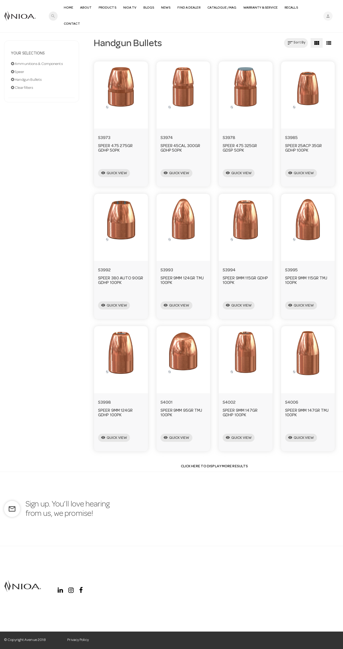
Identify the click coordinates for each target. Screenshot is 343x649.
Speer (17, 72)
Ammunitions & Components (37, 64)
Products (108, 8)
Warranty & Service (261, 8)
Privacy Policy (78, 640)
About (86, 8)
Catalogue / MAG (222, 8)
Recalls (291, 8)
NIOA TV (130, 8)
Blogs (149, 8)
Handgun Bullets (26, 80)
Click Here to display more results (214, 466)
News (166, 8)
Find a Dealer (189, 8)
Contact (72, 24)
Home (68, 8)
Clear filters (22, 88)
